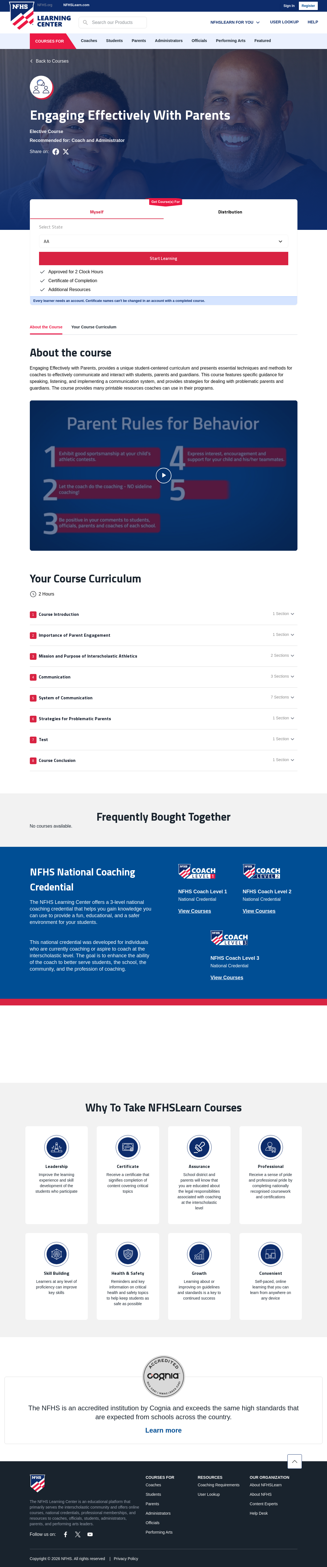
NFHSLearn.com (76, 5)
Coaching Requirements (218, 1485)
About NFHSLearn (266, 1485)
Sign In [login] (289, 6)
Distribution (230, 211)
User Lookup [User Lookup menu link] (284, 22)
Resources (210, 1477)
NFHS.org (44, 5)
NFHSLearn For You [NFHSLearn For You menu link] (235, 22)
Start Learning (163, 258)
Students (114, 40)
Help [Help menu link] (313, 22)
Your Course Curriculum (94, 327)
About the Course (46, 329)
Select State (51, 226)
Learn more (163, 1430)
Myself (97, 211)
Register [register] (308, 6)
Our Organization (269, 1477)
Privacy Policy (126, 1558)
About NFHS (261, 1494)
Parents (139, 40)
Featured (263, 40)
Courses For (49, 41)
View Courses (194, 911)
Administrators (169, 40)
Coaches (89, 40)
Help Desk (259, 1513)
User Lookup (209, 1494)
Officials (199, 40)
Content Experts (264, 1504)
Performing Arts (231, 40)
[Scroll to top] (294, 1461)
